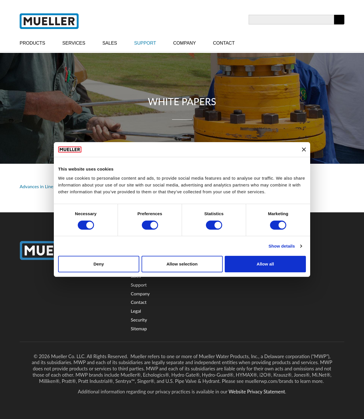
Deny (98, 264)
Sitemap (139, 328)
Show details (282, 246)
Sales (109, 43)
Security (139, 319)
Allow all (265, 264)
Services (73, 43)
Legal (136, 311)
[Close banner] (304, 150)
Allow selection (181, 264)
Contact (224, 43)
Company (184, 43)
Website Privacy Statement (256, 392)
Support (145, 43)
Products (32, 43)
